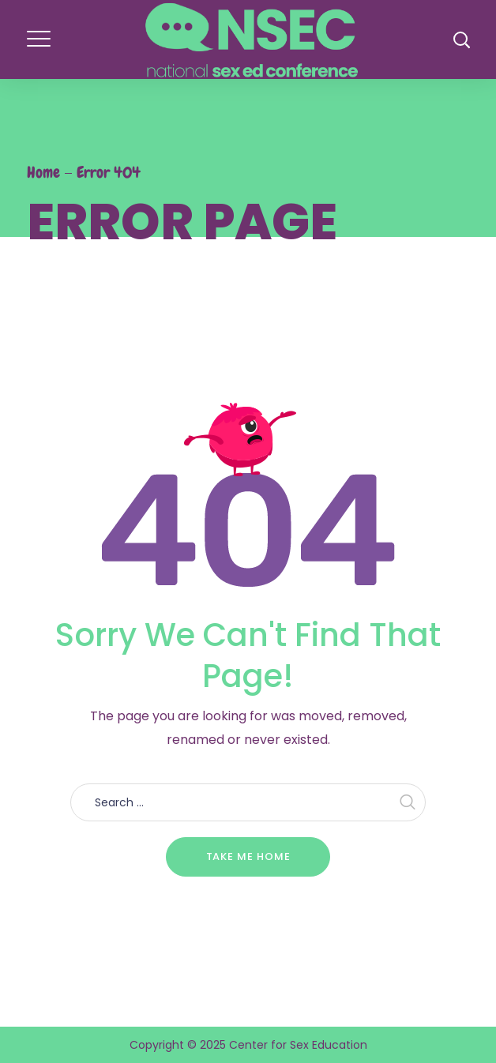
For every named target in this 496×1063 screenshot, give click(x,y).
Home (43, 172)
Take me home (248, 856)
